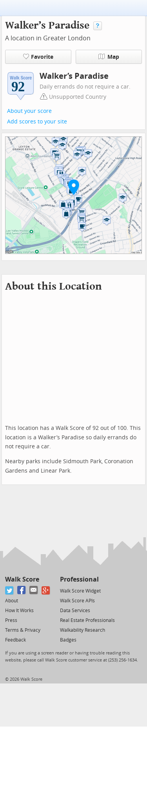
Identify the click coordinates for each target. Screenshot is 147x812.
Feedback (15, 640)
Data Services (75, 610)
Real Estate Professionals (87, 620)
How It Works (19, 610)
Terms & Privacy (22, 630)
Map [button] (108, 56)
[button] (74, 187)
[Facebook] (21, 590)
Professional (79, 579)
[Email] (33, 590)
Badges (68, 640)
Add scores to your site (37, 121)
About (11, 601)
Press (11, 620)
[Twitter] (9, 590)
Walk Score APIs (77, 601)
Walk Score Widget (80, 591)
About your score (29, 111)
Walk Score (22, 579)
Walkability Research (82, 630)
